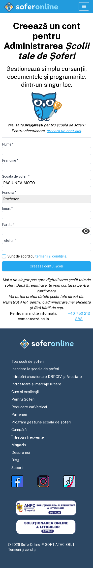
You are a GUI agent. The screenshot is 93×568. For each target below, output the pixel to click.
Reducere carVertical (29, 407)
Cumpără (19, 429)
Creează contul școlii (46, 266)
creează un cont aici (64, 131)
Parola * (8, 225)
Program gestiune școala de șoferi (41, 422)
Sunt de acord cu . (37, 256)
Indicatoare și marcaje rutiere (36, 384)
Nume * (7, 144)
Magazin (18, 445)
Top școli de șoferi (27, 361)
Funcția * (9, 193)
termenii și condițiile (50, 256)
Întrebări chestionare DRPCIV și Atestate (46, 376)
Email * (7, 208)
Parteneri (19, 414)
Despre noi (20, 452)
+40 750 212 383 (79, 316)
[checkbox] (4, 256)
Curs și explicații (25, 392)
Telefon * (9, 241)
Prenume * (10, 160)
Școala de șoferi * (16, 176)
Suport (17, 467)
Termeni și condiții (22, 550)
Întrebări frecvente (27, 437)
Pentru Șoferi (22, 399)
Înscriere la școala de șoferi (35, 369)
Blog (15, 460)
